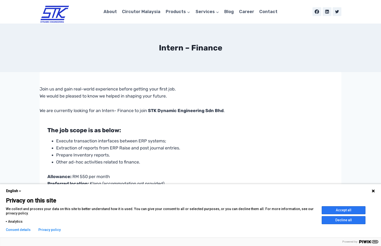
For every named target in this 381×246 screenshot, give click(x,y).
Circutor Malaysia (141, 11)
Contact (268, 11)
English (14, 191)
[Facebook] (316, 11)
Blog (229, 11)
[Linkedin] (327, 11)
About (110, 11)
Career (246, 11)
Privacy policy (49, 230)
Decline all (343, 220)
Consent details (18, 230)
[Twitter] (337, 11)
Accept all (343, 210)
